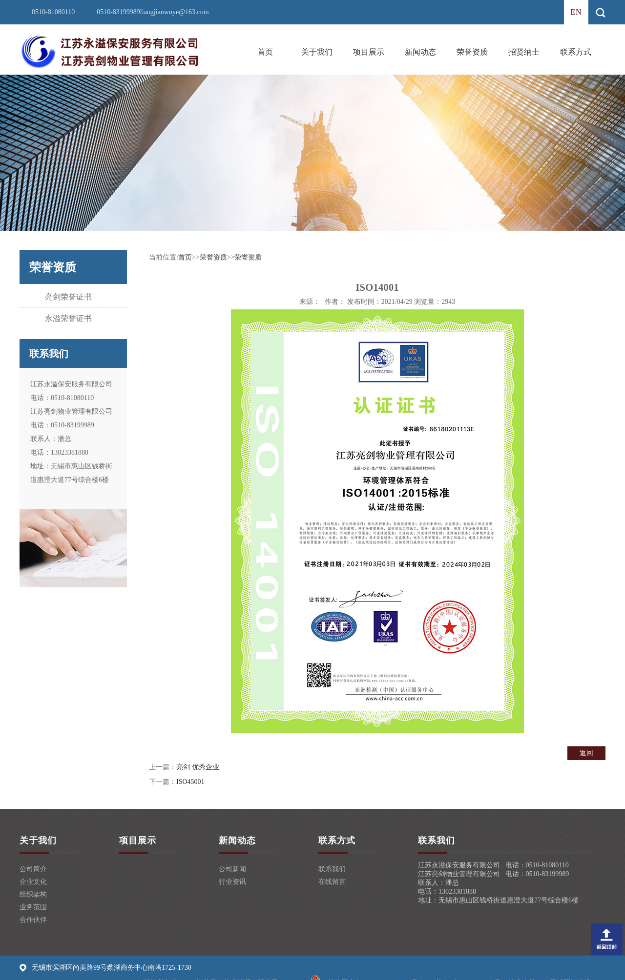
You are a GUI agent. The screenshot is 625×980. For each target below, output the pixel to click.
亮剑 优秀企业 (197, 767)
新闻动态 (420, 52)
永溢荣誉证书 (68, 318)
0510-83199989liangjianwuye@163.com (152, 12)
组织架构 (33, 894)
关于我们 (317, 52)
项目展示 (368, 52)
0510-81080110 (53, 12)
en (576, 12)
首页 (265, 52)
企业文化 (33, 881)
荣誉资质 (472, 52)
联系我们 (332, 869)
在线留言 (332, 881)
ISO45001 (190, 781)
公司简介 (33, 869)
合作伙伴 (33, 919)
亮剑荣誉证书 (68, 297)
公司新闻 (232, 869)
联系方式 (575, 52)
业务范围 (33, 907)
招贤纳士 (524, 52)
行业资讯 (232, 881)
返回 (586, 753)
